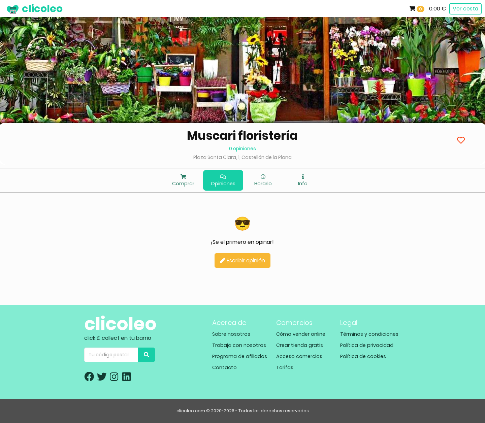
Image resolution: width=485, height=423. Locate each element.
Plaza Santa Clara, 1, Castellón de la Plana (242, 157)
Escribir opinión (242, 260)
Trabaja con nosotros (239, 345)
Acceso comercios (299, 356)
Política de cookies (363, 356)
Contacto (224, 367)
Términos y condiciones (369, 334)
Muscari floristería (242, 135)
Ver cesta (465, 8)
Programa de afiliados (239, 356)
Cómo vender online (300, 334)
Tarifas (284, 367)
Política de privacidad (366, 345)
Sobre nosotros (231, 334)
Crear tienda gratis (299, 345)
